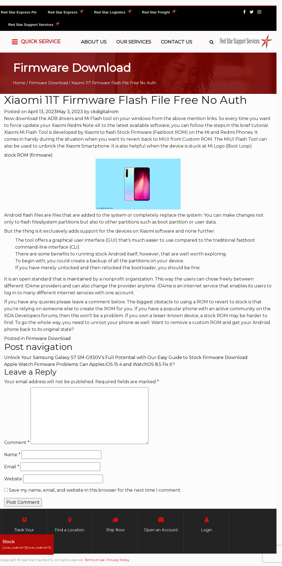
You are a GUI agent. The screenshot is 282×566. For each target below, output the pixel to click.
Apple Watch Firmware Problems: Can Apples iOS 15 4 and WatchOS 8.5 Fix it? (89, 364)
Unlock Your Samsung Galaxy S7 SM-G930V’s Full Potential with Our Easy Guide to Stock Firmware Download (126, 357)
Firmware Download (48, 82)
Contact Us (176, 42)
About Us (94, 42)
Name (12, 454)
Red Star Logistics (109, 12)
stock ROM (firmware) (28, 155)
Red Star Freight (156, 12)
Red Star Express (63, 12)
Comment (16, 442)
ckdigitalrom (104, 111)
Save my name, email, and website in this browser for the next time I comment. (95, 490)
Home (19, 82)
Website (13, 478)
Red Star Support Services (30, 25)
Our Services (133, 42)
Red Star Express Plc (19, 12)
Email (11, 466)
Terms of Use (94, 560)
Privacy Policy (118, 560)
